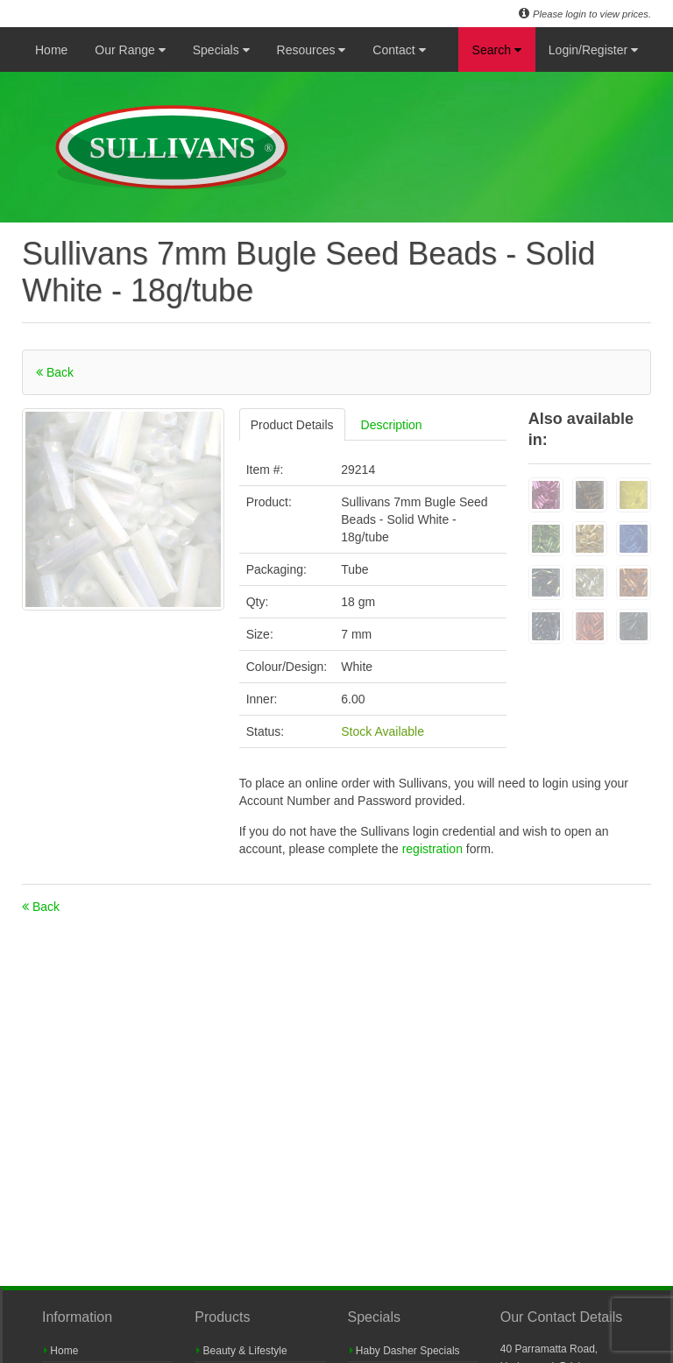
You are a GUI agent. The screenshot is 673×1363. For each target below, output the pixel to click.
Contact (398, 50)
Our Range (130, 50)
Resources (311, 50)
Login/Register (593, 50)
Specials (221, 50)
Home (51, 50)
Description (391, 425)
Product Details (292, 425)
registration (434, 849)
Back (55, 372)
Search (496, 50)
